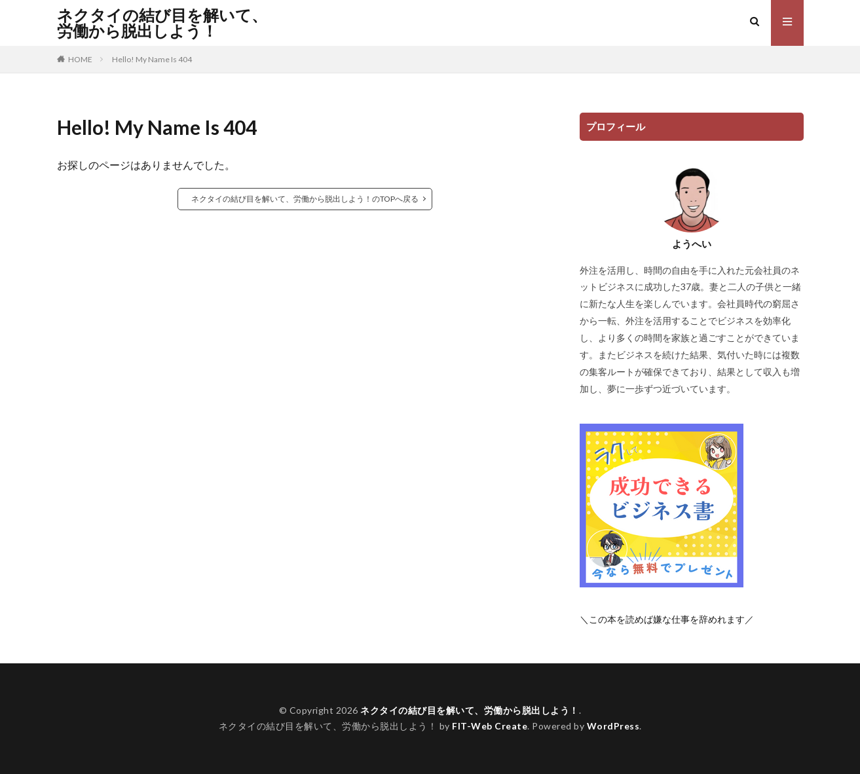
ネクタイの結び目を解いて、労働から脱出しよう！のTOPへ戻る (305, 199)
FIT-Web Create (489, 725)
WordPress (613, 725)
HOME (80, 59)
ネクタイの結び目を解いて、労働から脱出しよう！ (162, 23)
